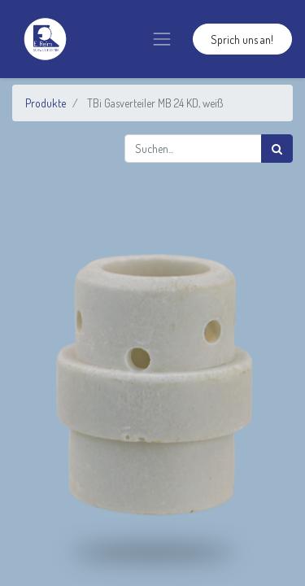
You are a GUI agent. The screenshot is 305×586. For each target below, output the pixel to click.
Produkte (45, 103)
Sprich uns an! (242, 39)
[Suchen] (277, 148)
